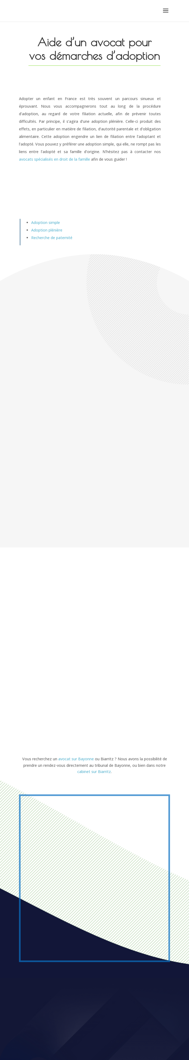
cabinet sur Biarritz (94, 771)
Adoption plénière (46, 230)
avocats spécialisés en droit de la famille (54, 159)
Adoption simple (45, 222)
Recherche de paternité (51, 237)
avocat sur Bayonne (76, 758)
